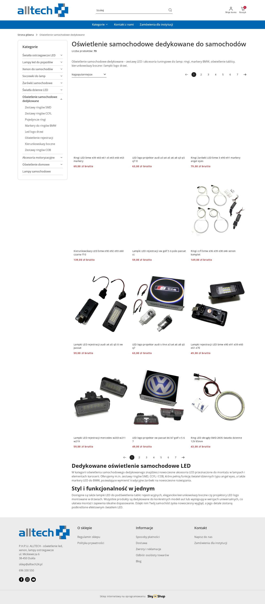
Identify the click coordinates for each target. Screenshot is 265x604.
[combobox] (89, 74)
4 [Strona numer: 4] (215, 74)
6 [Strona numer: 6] (230, 74)
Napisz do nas (203, 537)
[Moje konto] (231, 10)
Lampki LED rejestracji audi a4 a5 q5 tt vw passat (98, 346)
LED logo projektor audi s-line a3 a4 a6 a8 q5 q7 (158, 346)
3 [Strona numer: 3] (208, 74)
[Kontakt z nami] (124, 24)
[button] (100, 24)
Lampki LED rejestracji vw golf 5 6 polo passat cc (159, 252)
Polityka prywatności (90, 543)
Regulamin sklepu (88, 537)
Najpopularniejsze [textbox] (82, 74)
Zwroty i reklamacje (148, 549)
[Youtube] (33, 579)
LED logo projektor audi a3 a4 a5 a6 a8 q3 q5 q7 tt (158, 159)
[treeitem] (42, 55)
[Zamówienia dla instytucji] (156, 24)
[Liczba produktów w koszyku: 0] (242, 10)
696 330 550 (26, 570)
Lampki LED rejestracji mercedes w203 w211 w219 (100, 439)
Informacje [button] (144, 528)
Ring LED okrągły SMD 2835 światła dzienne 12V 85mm (216, 439)
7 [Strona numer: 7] (237, 74)
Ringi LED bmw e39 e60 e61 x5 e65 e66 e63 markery (99, 159)
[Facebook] (21, 579)
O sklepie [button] (84, 528)
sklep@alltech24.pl (30, 564)
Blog (139, 561)
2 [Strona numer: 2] (201, 74)
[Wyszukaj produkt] (134, 10)
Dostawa (141, 543)
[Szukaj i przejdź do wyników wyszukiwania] (170, 10)
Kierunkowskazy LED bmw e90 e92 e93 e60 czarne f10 (99, 252)
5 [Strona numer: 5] (223, 74)
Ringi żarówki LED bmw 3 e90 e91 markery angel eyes (215, 159)
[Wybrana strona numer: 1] (193, 74)
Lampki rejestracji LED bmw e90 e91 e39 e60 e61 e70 (217, 346)
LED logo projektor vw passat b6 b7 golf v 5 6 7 (158, 439)
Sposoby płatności (148, 537)
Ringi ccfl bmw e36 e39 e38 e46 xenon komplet (213, 252)
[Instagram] (27, 579)
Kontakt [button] (200, 528)
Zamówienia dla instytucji (210, 543)
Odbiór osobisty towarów (152, 555)
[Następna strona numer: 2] (244, 74)
